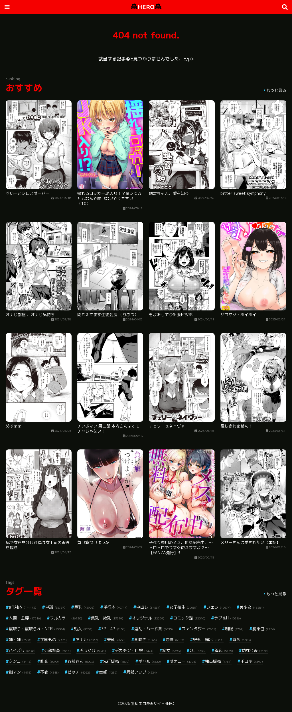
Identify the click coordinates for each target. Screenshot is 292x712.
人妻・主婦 (25, 618)
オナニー (183, 661)
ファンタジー (199, 628)
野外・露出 (208, 639)
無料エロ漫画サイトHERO (152, 703)
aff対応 (22, 607)
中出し (148, 607)
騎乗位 (263, 628)
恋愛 (175, 639)
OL (198, 650)
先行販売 (116, 661)
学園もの (53, 639)
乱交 (49, 661)
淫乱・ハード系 (153, 628)
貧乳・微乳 (107, 618)
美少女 (252, 607)
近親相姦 (57, 650)
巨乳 (84, 607)
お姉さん (81, 661)
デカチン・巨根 (134, 650)
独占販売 (218, 661)
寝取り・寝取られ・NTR (37, 628)
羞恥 (223, 650)
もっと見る (276, 90)
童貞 (108, 672)
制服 (234, 628)
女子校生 (183, 607)
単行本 (115, 607)
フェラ (218, 607)
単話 (55, 607)
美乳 (116, 639)
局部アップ (141, 672)
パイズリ (22, 650)
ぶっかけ (93, 650)
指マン (20, 672)
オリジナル (148, 618)
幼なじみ (255, 650)
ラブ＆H (227, 618)
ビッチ (79, 672)
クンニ (20, 661)
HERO (146, 7)
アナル (87, 639)
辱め (241, 639)
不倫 (49, 672)
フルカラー (66, 618)
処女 (83, 628)
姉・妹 (20, 639)
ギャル (149, 661)
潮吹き (145, 639)
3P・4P (113, 628)
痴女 (171, 650)
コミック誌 (189, 618)
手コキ (251, 661)
